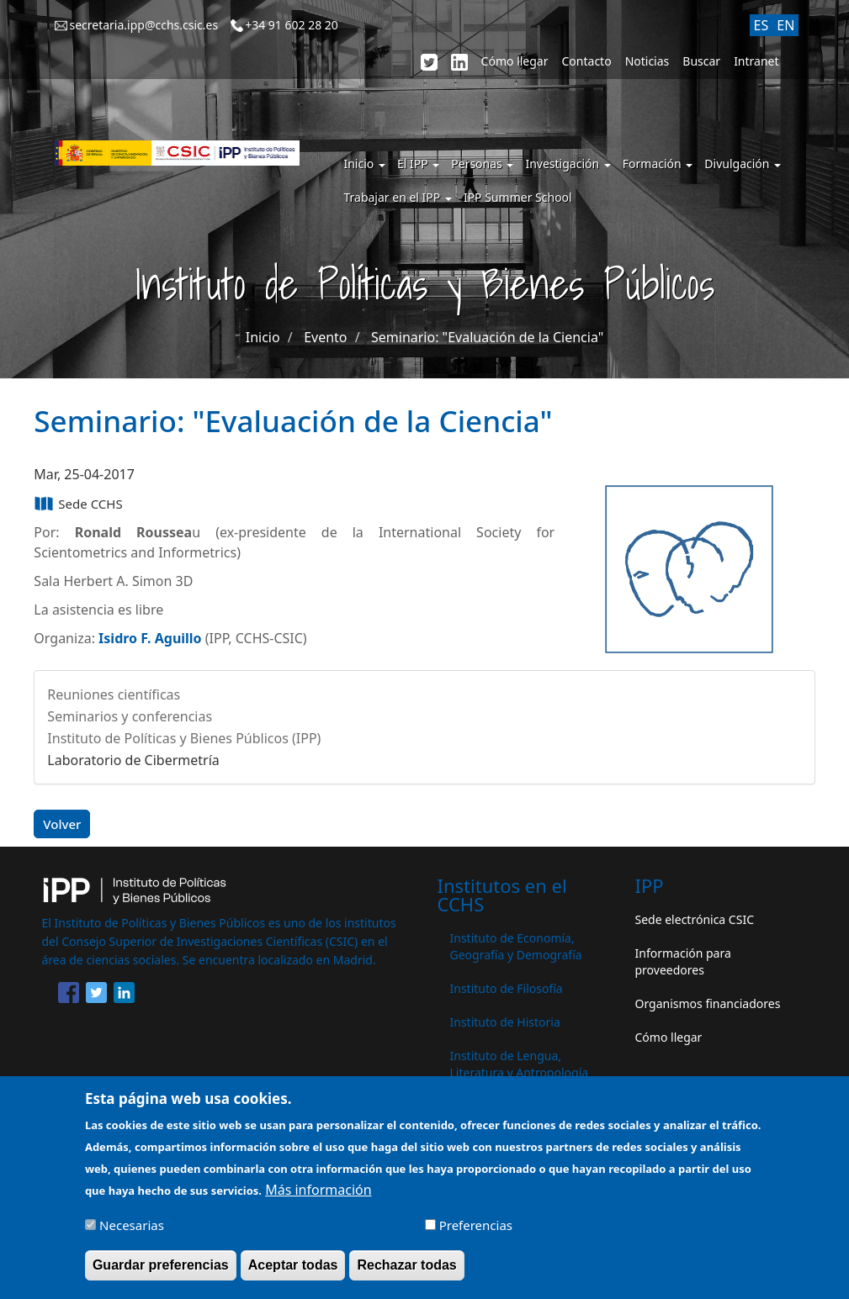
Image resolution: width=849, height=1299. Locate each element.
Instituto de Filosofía (506, 988)
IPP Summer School (518, 197)
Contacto (587, 61)
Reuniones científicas (113, 694)
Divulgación (742, 164)
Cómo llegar (515, 61)
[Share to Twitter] (96, 995)
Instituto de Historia (505, 1022)
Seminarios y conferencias (129, 716)
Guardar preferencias (161, 1273)
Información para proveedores (683, 961)
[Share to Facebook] (68, 995)
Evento (325, 337)
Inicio (364, 164)
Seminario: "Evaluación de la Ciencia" (487, 337)
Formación (658, 164)
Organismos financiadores (708, 1003)
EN (785, 25)
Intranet (756, 61)
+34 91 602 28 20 (291, 25)
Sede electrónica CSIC (694, 919)
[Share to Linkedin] (124, 995)
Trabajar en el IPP (397, 197)
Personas (482, 164)
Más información (318, 1199)
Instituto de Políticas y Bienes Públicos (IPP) (184, 738)
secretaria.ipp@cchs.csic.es (143, 25)
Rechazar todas (406, 1273)
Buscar (701, 61)
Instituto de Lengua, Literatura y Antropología (519, 1064)
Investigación (567, 164)
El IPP (418, 164)
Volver (62, 824)
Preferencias (475, 1234)
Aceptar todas (293, 1273)
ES (761, 25)
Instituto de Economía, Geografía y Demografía (516, 946)
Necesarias (131, 1234)
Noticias (647, 61)
